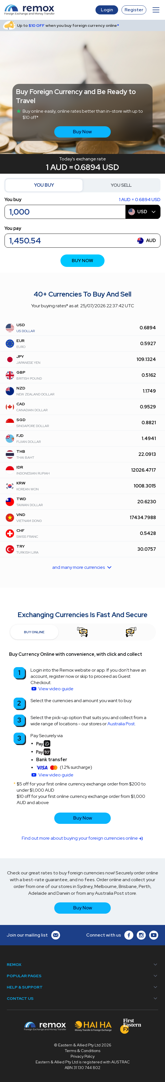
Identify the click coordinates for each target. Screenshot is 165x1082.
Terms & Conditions (82, 1050)
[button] (154, 10)
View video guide (55, 689)
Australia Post (121, 724)
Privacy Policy (83, 1056)
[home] (50, 10)
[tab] (34, 632)
